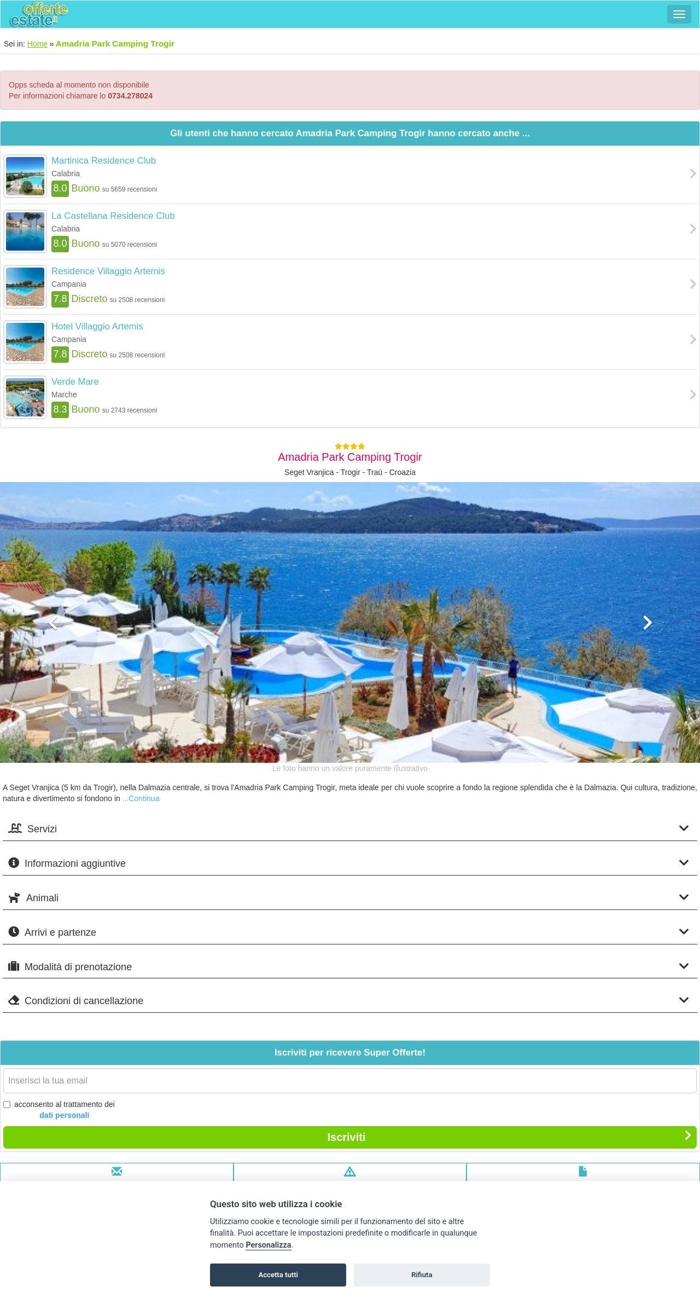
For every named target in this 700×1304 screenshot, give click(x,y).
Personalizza (268, 1245)
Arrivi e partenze (348, 932)
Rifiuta (421, 1275)
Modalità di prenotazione (348, 966)
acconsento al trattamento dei (59, 1110)
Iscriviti (509, 1136)
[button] (52, 687)
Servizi (348, 828)
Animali (348, 897)
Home (37, 43)
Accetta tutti (278, 1275)
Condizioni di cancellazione (348, 1000)
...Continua (141, 798)
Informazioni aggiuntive (348, 863)
